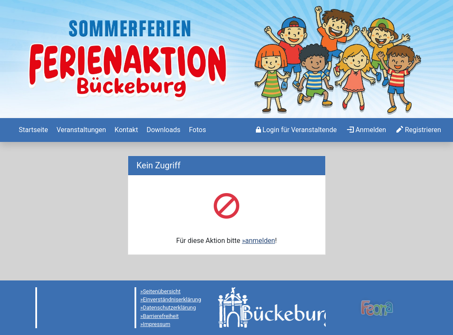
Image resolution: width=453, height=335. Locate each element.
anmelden (260, 241)
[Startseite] (33, 130)
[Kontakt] (125, 130)
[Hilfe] (196, 130)
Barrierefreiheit (161, 316)
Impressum (156, 324)
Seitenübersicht (162, 291)
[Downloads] (162, 130)
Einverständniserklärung (172, 299)
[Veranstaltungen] (80, 130)
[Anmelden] (296, 130)
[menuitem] (33, 130)
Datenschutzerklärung (169, 307)
